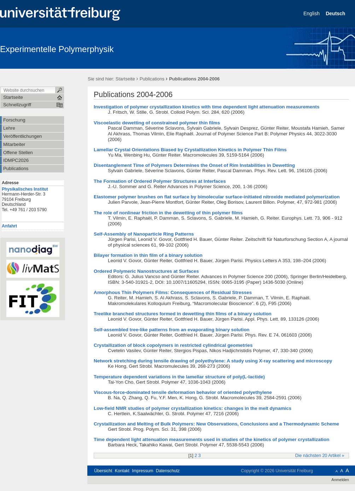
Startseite (125, 78)
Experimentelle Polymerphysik (57, 49)
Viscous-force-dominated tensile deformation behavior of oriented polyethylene (183, 392)
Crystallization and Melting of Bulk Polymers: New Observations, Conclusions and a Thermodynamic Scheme (216, 424)
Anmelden (340, 480)
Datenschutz (168, 470)
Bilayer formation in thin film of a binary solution (148, 255)
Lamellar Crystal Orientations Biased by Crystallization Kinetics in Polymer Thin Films (190, 149)
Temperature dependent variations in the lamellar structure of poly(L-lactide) (179, 376)
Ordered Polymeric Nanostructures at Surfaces (146, 271)
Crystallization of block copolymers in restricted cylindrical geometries (173, 345)
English (312, 13)
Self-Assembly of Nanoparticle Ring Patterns (144, 234)
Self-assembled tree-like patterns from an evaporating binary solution (171, 329)
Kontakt (122, 470)
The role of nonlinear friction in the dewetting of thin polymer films (168, 212)
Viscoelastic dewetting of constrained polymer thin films (157, 122)
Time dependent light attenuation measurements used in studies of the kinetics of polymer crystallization (211, 439)
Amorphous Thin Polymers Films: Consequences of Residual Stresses (173, 292)
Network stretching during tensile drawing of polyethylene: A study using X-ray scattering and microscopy (213, 360)
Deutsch (336, 13)
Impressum (142, 470)
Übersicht (103, 470)
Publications (152, 78)
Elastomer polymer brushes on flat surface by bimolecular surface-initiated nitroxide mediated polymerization (217, 196)
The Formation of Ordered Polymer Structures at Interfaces (160, 181)
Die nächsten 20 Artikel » (319, 455)
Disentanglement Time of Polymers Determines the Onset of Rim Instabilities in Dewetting (194, 165)
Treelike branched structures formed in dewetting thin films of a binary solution (183, 313)
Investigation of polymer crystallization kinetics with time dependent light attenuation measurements (206, 106)
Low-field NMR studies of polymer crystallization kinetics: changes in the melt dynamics (192, 408)
